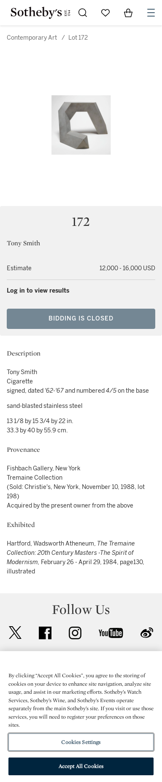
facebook (45, 633)
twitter (15, 632)
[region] (81, 716)
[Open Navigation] (151, 12)
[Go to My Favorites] (105, 12)
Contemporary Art (32, 37)
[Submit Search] (82, 12)
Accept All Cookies (81, 766)
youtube (111, 633)
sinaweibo (146, 632)
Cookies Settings (80, 742)
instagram (75, 633)
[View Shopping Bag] (128, 12)
